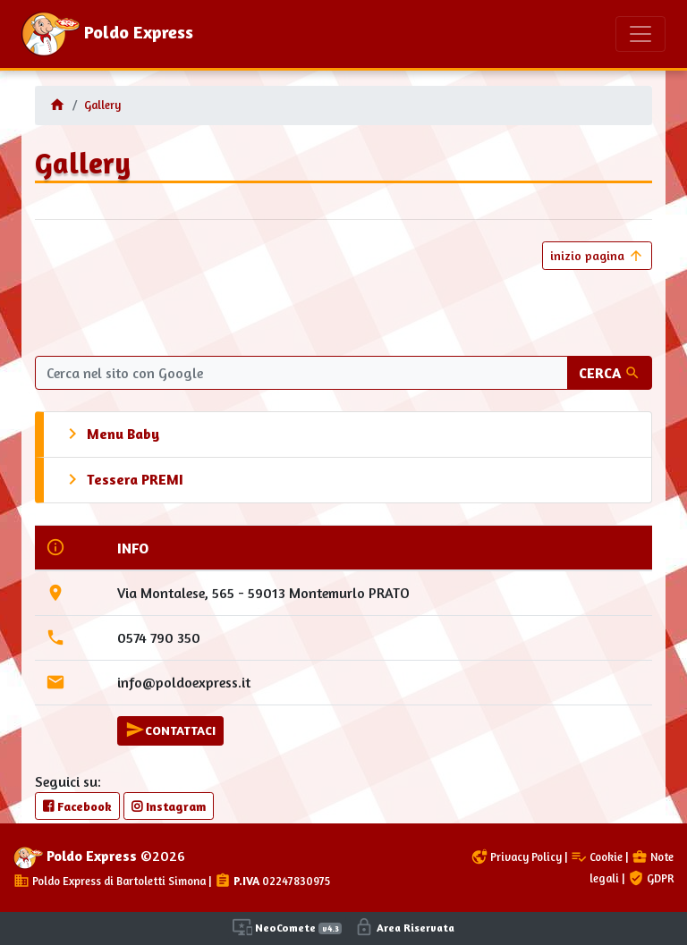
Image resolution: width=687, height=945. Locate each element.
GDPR (651, 878)
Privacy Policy (516, 857)
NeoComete (287, 927)
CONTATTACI (170, 729)
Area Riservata (404, 927)
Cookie (597, 857)
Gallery (102, 105)
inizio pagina (597, 256)
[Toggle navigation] (640, 34)
